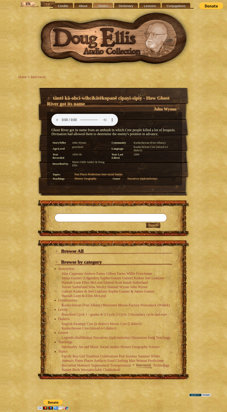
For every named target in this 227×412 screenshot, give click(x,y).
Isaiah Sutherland (135, 282)
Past (77, 174)
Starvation (69, 365)
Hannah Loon (71, 282)
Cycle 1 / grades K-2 (91, 314)
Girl (82, 356)
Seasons (131, 356)
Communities (67, 300)
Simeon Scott (112, 282)
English (67, 324)
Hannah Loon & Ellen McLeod (84, 296)
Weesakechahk (91, 370)
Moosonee (109, 305)
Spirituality (70, 347)
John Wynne (165, 109)
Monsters (83, 365)
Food (111, 360)
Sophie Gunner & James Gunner (131, 291)
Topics (62, 351)
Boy (75, 356)
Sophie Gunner (110, 278)
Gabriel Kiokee (133, 278)
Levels (63, 309)
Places (83, 174)
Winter (155, 356)
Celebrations (109, 356)
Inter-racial (108, 174)
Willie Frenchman (139, 273)
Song (151, 337)
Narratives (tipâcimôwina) (142, 178)
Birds (76, 370)
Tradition (92, 356)
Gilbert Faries (115, 273)
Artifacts (100, 360)
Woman (141, 360)
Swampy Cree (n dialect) (91, 324)
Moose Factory (128, 305)
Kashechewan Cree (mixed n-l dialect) (89, 328)
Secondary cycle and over (148, 314)
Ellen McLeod (92, 282)
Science (154, 347)
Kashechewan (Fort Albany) (82, 305)
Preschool (69, 314)
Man (132, 360)
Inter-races (38, 77)
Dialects (64, 319)
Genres (63, 333)
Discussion (139, 337)
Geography (90, 178)
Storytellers (66, 269)
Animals (68, 360)
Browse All (72, 251)
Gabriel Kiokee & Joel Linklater (85, 291)
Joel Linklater (154, 278)
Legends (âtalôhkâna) (77, 337)
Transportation (120, 365)
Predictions (94, 174)
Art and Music (88, 347)
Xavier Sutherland (75, 287)
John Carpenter (72, 273)
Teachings (163, 337)
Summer (144, 356)
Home (22, 77)
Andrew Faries (94, 273)
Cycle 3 (124, 314)
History (79, 178)
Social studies (109, 347)
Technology (161, 365)
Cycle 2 (112, 314)
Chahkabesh (111, 370)
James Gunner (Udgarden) (80, 278)
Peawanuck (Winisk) (155, 305)
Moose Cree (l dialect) (125, 324)
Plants (78, 360)
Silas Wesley (97, 287)
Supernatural (100, 365)
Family (67, 356)
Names (119, 174)
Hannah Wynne (118, 287)
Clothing (121, 360)
